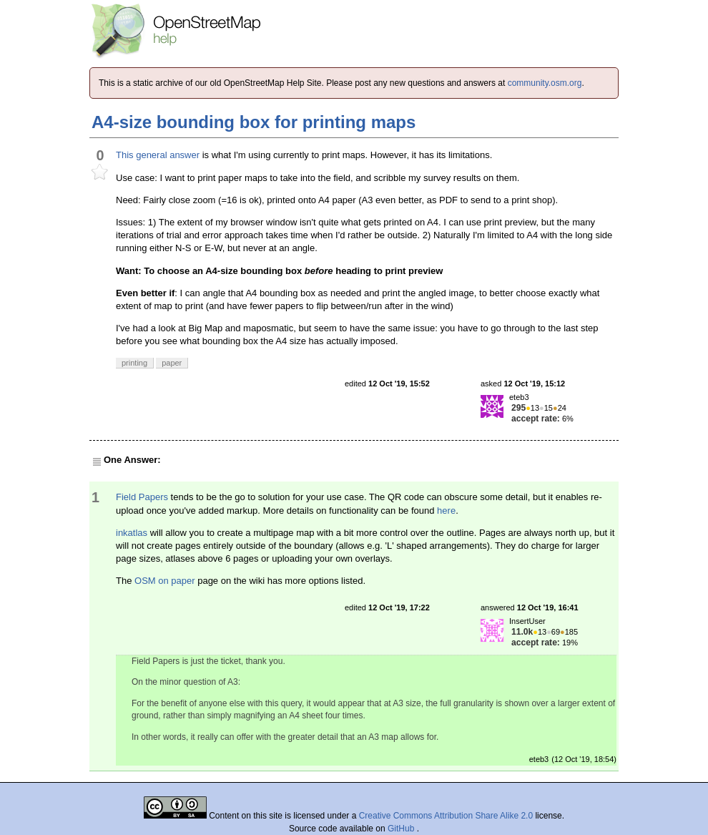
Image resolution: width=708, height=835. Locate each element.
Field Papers (142, 497)
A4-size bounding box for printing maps (254, 122)
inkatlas (131, 532)
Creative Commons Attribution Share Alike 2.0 (446, 816)
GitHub (402, 829)
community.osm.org (545, 83)
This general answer (158, 155)
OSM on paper (164, 580)
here (446, 510)
